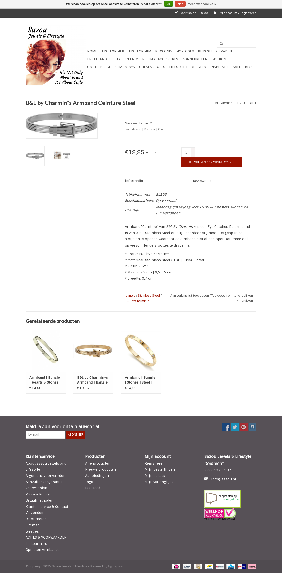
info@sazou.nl (223, 479)
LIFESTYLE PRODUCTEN (187, 67)
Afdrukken (246, 301)
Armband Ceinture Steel (238, 103)
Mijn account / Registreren (234, 13)
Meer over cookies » (202, 4)
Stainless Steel (149, 296)
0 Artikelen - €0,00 (192, 13)
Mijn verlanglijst (159, 482)
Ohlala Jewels (152, 67)
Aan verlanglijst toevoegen (190, 296)
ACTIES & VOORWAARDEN (46, 537)
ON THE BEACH (99, 67)
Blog (249, 67)
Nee (180, 4)
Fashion (219, 59)
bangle (130, 296)
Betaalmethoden (39, 500)
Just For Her (112, 51)
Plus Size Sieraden (215, 51)
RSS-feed (92, 488)
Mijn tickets (155, 475)
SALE (237, 67)
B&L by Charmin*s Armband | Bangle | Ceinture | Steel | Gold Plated (92, 380)
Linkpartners (36, 543)
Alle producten (97, 463)
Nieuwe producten (100, 469)
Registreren (155, 463)
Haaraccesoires (163, 59)
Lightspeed (116, 566)
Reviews (202, 181)
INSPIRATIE (219, 67)
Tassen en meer (130, 59)
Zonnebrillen (194, 59)
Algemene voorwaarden (45, 475)
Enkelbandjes (100, 59)
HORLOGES (185, 51)
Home (92, 51)
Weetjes (32, 531)
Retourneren (36, 519)
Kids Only (163, 51)
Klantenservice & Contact (47, 506)
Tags (89, 482)
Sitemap (33, 525)
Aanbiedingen (97, 475)
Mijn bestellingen (160, 469)
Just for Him (139, 51)
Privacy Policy (38, 494)
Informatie (134, 181)
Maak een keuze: (138, 123)
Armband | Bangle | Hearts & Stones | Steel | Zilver (45, 380)
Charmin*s (125, 67)
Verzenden (34, 512)
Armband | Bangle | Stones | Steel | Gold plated (140, 380)
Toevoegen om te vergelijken (232, 296)
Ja (168, 4)
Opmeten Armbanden (44, 549)
